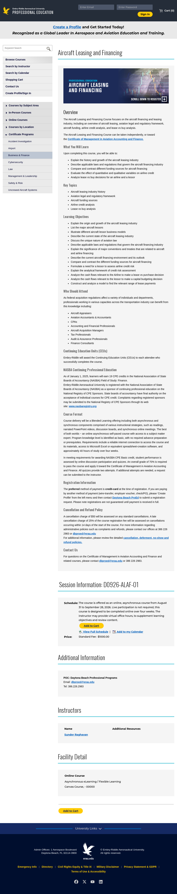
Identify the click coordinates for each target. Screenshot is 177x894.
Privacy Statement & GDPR (140, 866)
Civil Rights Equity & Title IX (75, 866)
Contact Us (12, 86)
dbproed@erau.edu (84, 533)
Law (10, 169)
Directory (47, 866)
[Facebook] (76, 882)
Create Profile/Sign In (18, 93)
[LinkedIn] (101, 882)
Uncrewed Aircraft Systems (22, 190)
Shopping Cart (14, 79)
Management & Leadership (22, 176)
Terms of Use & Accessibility (88, 871)
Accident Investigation (20, 141)
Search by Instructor (17, 66)
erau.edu (88, 851)
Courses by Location (19, 127)
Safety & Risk (15, 183)
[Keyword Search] (27, 48)
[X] (84, 882)
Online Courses (16, 119)
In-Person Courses (18, 112)
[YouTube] (92, 882)
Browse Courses (15, 59)
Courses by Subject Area (22, 105)
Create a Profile (67, 27)
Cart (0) (166, 10)
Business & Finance (19, 155)
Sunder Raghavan (76, 734)
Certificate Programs (19, 134)
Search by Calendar (17, 72)
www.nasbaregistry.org (83, 406)
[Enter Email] (96, 7)
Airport (11, 148)
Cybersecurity (15, 162)
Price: (68, 637)
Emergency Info (27, 866)
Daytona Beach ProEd (125, 497)
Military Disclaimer (108, 866)
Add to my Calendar (128, 631)
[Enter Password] (135, 7)
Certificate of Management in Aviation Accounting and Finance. (106, 139)
